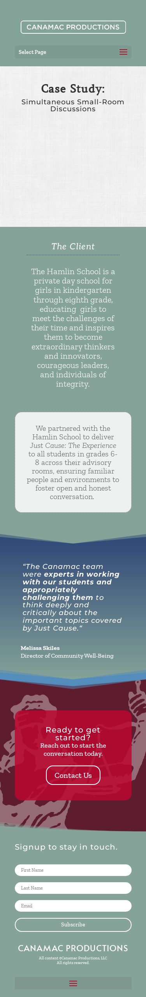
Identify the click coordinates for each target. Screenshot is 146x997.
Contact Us (73, 775)
